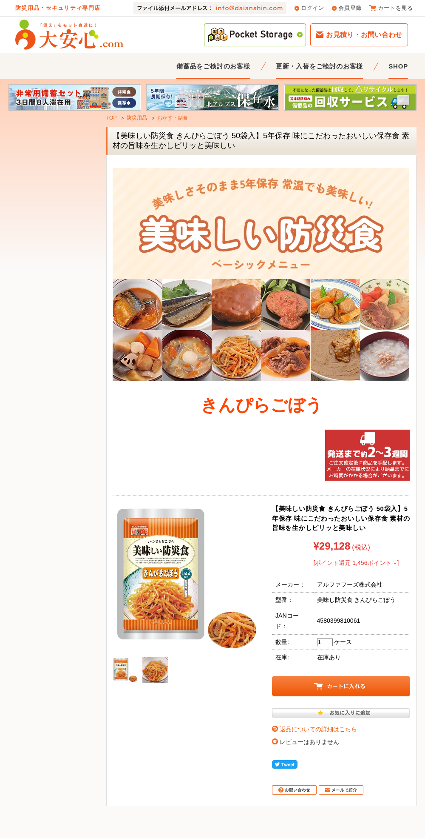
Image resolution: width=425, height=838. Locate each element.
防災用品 (137, 118)
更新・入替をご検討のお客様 (319, 66)
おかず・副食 (172, 118)
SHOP (398, 66)
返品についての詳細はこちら (318, 729)
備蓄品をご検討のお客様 (213, 66)
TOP (111, 118)
